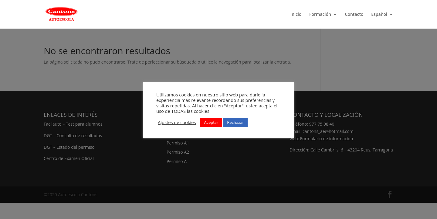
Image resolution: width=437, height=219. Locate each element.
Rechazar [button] (235, 122)
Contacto (354, 14)
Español (379, 14)
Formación (320, 14)
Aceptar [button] (211, 122)
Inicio (295, 14)
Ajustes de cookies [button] (177, 122)
